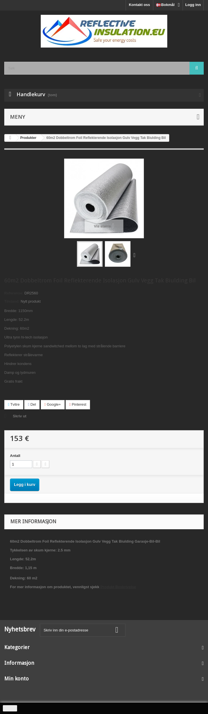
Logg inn (193, 5)
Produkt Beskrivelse (118, 587)
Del (32, 404)
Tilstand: (12, 301)
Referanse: (13, 293)
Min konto (16, 679)
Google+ (52, 404)
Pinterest (77, 404)
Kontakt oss (139, 5)
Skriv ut (19, 416)
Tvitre (14, 404)
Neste (135, 255)
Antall (15, 456)
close (10, 708)
